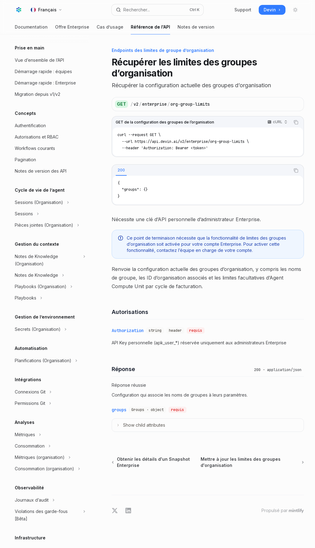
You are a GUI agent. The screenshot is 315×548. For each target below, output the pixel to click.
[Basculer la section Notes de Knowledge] (49, 275)
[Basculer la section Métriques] (49, 434)
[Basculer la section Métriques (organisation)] (49, 457)
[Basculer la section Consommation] (49, 446)
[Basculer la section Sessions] (49, 213)
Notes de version (195, 29)
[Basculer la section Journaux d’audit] (49, 500)
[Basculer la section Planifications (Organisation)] (49, 360)
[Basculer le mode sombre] (295, 10)
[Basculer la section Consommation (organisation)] (49, 468)
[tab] (121, 170)
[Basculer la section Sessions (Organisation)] (49, 202)
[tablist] (201, 170)
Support (242, 9)
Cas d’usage (110, 29)
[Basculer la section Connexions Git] (49, 391)
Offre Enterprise (72, 29)
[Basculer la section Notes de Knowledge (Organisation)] (49, 260)
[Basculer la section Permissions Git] (49, 403)
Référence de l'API (150, 29)
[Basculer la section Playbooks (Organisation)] (49, 286)
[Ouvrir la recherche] (158, 9)
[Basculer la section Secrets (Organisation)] (49, 329)
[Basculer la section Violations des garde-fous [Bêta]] (49, 515)
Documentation (31, 29)
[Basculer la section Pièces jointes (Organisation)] (49, 225)
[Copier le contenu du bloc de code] (296, 122)
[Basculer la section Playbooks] (49, 297)
